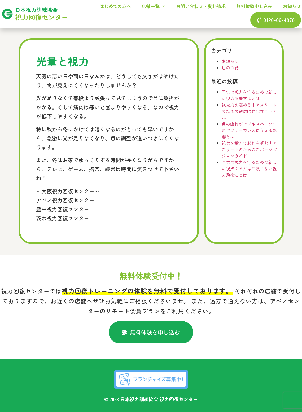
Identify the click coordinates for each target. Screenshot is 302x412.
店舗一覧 (153, 6)
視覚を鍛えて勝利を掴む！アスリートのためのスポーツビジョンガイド (249, 149)
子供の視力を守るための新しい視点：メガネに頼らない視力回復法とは (249, 168)
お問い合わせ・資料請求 (201, 6)
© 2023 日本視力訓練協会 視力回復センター (151, 399)
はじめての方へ (115, 6)
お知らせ (292, 6)
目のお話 (230, 67)
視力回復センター (41, 17)
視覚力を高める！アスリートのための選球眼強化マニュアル (249, 111)
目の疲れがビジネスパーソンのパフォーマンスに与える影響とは (249, 130)
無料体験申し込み (254, 6)
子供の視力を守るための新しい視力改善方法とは (249, 95)
